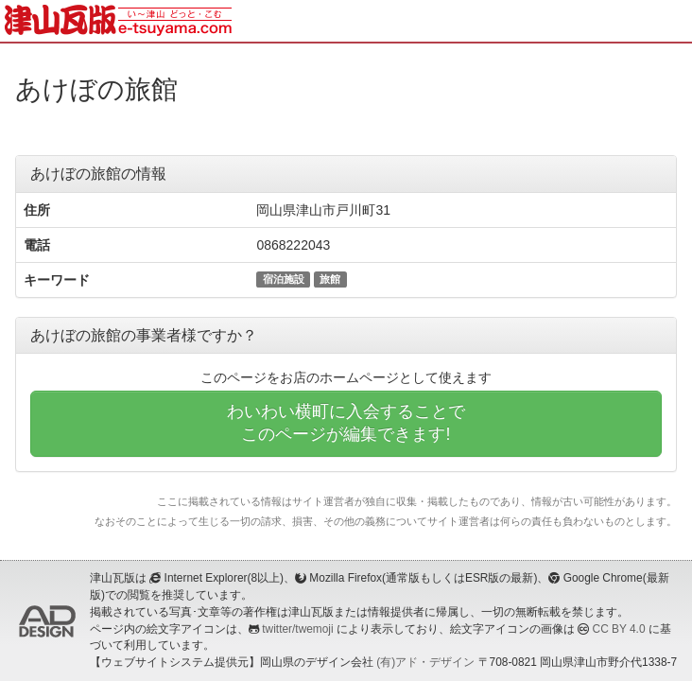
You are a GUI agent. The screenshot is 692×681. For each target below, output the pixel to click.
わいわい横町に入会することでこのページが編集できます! (346, 423)
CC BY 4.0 (619, 629)
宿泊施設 (283, 279)
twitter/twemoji (297, 629)
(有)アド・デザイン (425, 662)
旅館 (330, 279)
